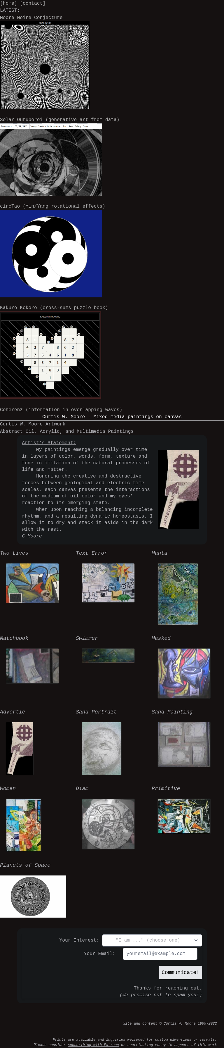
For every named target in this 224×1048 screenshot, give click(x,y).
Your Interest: (79, 940)
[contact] (33, 3)
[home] (8, 3)
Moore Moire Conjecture (45, 62)
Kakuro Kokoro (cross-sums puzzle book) (54, 352)
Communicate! (181, 972)
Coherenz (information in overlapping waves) (61, 410)
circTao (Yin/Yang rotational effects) (52, 250)
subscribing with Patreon (93, 1044)
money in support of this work (186, 1044)
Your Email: (99, 954)
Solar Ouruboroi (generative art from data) (60, 156)
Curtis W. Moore (180, 1023)
